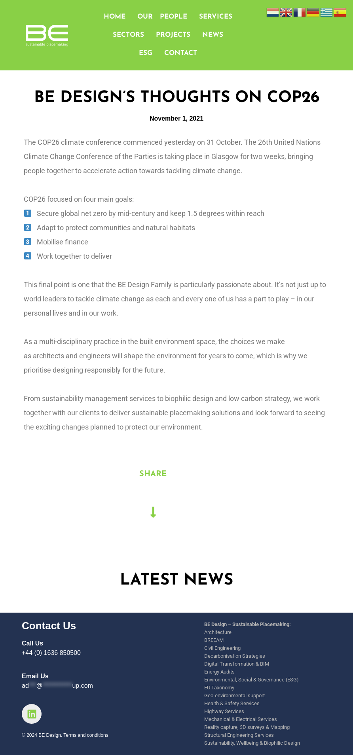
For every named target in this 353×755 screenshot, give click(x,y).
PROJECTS (173, 35)
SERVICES (215, 16)
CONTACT (180, 53)
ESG (145, 53)
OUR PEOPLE (162, 16)
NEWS (212, 35)
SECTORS (128, 35)
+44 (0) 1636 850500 (51, 652)
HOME (114, 16)
